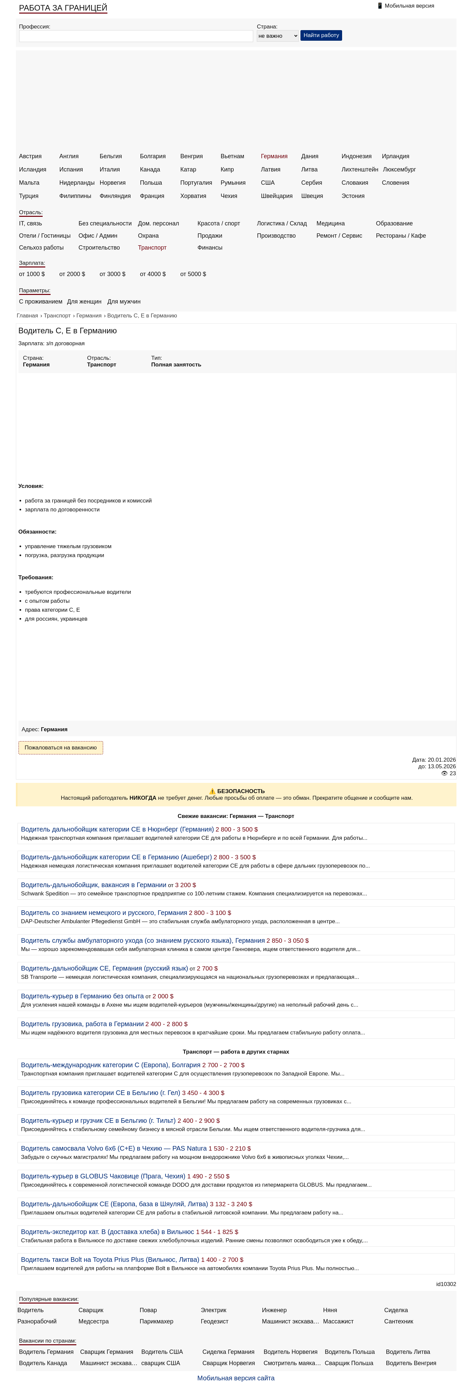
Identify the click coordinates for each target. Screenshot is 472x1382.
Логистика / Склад (282, 223)
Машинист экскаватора (291, 1321)
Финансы (210, 247)
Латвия (271, 169)
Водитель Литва (408, 1352)
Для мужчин (123, 301)
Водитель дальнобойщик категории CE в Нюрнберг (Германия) (117, 829)
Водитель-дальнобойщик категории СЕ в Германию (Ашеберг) (116, 857)
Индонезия (357, 156)
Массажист (338, 1321)
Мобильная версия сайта (236, 1378)
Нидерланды (77, 182)
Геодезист (215, 1321)
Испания (71, 169)
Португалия (196, 182)
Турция (29, 196)
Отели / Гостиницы (45, 235)
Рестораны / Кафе (401, 235)
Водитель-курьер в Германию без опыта (82, 996)
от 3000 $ (113, 274)
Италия (110, 169)
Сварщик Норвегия (229, 1363)
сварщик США (160, 1363)
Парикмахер (157, 1321)
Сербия (311, 182)
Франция (152, 196)
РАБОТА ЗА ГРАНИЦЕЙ (63, 7)
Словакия (355, 182)
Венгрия (191, 156)
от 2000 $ (72, 274)
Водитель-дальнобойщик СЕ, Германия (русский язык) (104, 968)
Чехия (229, 196)
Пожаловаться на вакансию (61, 747)
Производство (276, 235)
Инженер (274, 1310)
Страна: (267, 27)
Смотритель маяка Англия (293, 1363)
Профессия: (35, 27)
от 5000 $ (193, 274)
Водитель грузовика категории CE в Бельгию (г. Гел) (100, 1092)
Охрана (148, 235)
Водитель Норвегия (291, 1352)
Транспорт (152, 247)
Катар (188, 169)
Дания (310, 156)
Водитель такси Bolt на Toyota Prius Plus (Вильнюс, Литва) (110, 1259)
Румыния (233, 182)
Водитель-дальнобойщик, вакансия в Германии (94, 884)
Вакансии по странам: (48, 1341)
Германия (274, 156)
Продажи (210, 235)
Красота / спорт (219, 223)
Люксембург (399, 169)
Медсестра (94, 1321)
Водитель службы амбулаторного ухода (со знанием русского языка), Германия (143, 940)
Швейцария (277, 196)
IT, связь (30, 223)
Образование (394, 223)
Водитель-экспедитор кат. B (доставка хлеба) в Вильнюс (107, 1231)
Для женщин (84, 301)
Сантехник (398, 1321)
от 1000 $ (32, 274)
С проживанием (40, 301)
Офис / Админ (98, 235)
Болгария (153, 156)
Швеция (312, 196)
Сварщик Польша (349, 1363)
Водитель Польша (350, 1352)
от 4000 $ (153, 274)
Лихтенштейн (360, 169)
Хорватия (193, 196)
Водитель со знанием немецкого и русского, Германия (104, 912)
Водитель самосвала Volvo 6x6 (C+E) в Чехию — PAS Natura (114, 1148)
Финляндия (115, 196)
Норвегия (113, 182)
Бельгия (111, 156)
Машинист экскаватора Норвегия (109, 1363)
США (268, 182)
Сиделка (396, 1310)
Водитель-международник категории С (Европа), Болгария (111, 1065)
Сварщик (91, 1310)
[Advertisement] (237, 103)
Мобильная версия (409, 6)
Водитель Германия (46, 1352)
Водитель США (162, 1352)
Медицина (331, 223)
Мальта (29, 182)
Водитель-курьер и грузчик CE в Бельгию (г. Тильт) (98, 1120)
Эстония (353, 196)
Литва (309, 169)
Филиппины (75, 196)
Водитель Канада (43, 1363)
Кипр (227, 169)
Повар (148, 1310)
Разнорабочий (37, 1321)
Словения (396, 182)
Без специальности (105, 223)
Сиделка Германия (229, 1352)
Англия (69, 156)
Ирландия (396, 156)
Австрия (30, 156)
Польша (151, 182)
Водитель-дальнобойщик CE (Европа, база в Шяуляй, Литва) (114, 1204)
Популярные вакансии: (49, 1299)
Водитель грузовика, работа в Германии (82, 1023)
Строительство (99, 247)
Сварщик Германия (107, 1352)
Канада (150, 169)
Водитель (31, 1310)
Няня (330, 1310)
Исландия (33, 169)
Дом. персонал (158, 223)
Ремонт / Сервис (339, 235)
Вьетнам (232, 156)
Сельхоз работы (41, 247)
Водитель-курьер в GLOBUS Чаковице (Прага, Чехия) (103, 1176)
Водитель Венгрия (411, 1363)
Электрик (213, 1310)
